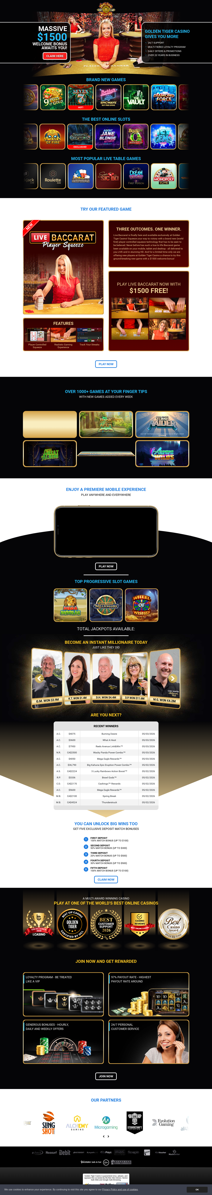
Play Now (106, 364)
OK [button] (197, 1189)
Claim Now (106, 879)
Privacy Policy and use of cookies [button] (120, 1189)
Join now (106, 1076)
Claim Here (55, 56)
